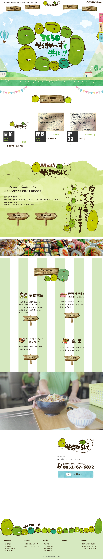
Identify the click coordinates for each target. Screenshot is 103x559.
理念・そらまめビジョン (32, 546)
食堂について (48, 551)
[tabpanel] (9, 247)
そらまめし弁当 (48, 546)
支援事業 (46, 544)
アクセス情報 (9, 551)
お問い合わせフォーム (89, 546)
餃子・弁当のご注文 (88, 544)
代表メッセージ (10, 548)
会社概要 (8, 544)
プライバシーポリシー (89, 548)
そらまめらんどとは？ (31, 544)
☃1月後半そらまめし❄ (47, 138)
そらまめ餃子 (48, 548)
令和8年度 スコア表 (15, 146)
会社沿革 (8, 546)
